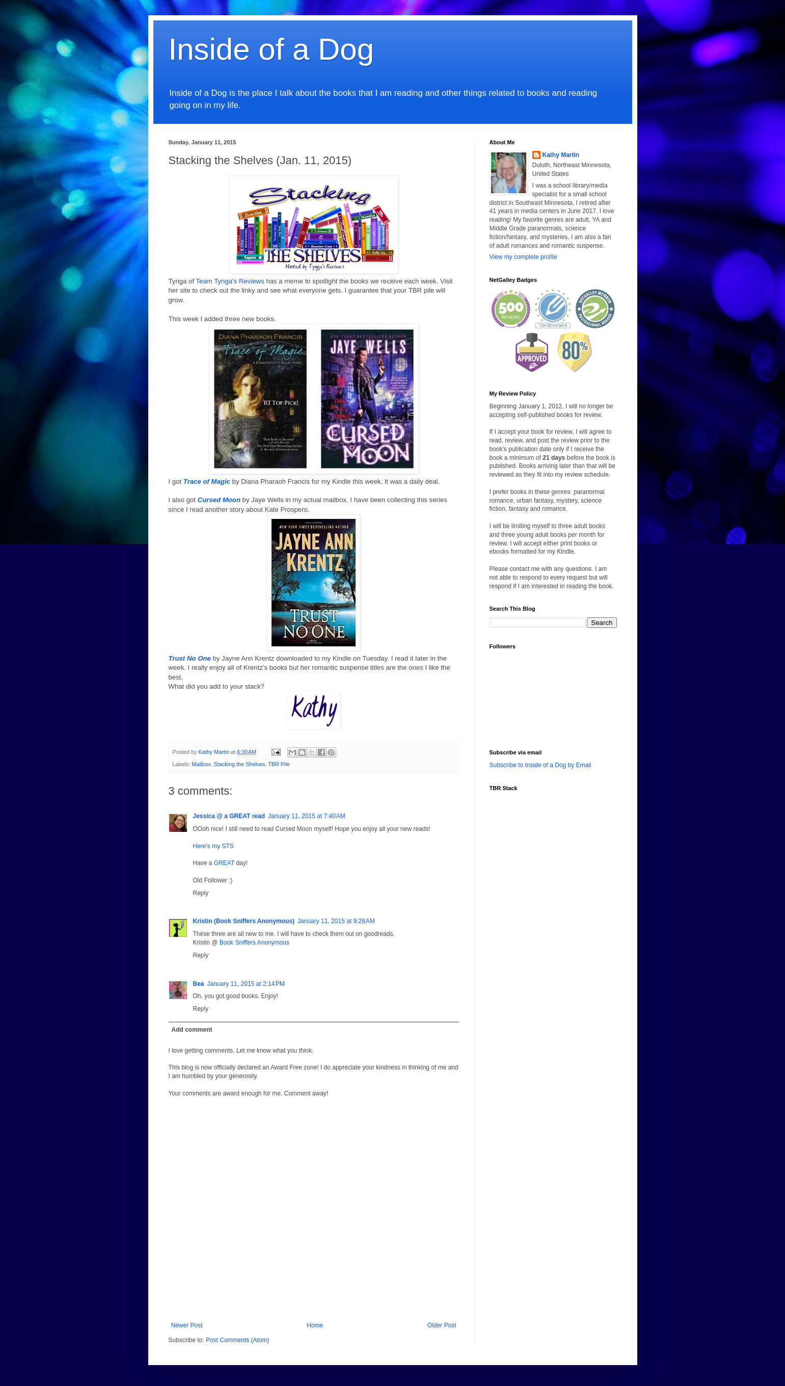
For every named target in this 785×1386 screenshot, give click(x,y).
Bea (198, 983)
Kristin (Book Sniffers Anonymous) (244, 921)
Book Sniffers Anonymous (254, 942)
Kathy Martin (561, 155)
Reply (201, 893)
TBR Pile (279, 764)
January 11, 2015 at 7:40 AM (306, 816)
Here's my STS (213, 846)
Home (315, 1325)
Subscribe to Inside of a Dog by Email (540, 765)
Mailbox (201, 764)
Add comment (192, 1029)
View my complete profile (523, 256)
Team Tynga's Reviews (230, 281)
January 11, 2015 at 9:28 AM (336, 921)
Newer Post (187, 1325)
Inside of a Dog (271, 49)
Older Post (441, 1325)
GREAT (224, 863)
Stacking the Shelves (239, 764)
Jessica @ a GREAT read (229, 816)
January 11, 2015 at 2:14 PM (246, 983)
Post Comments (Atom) (237, 1340)
